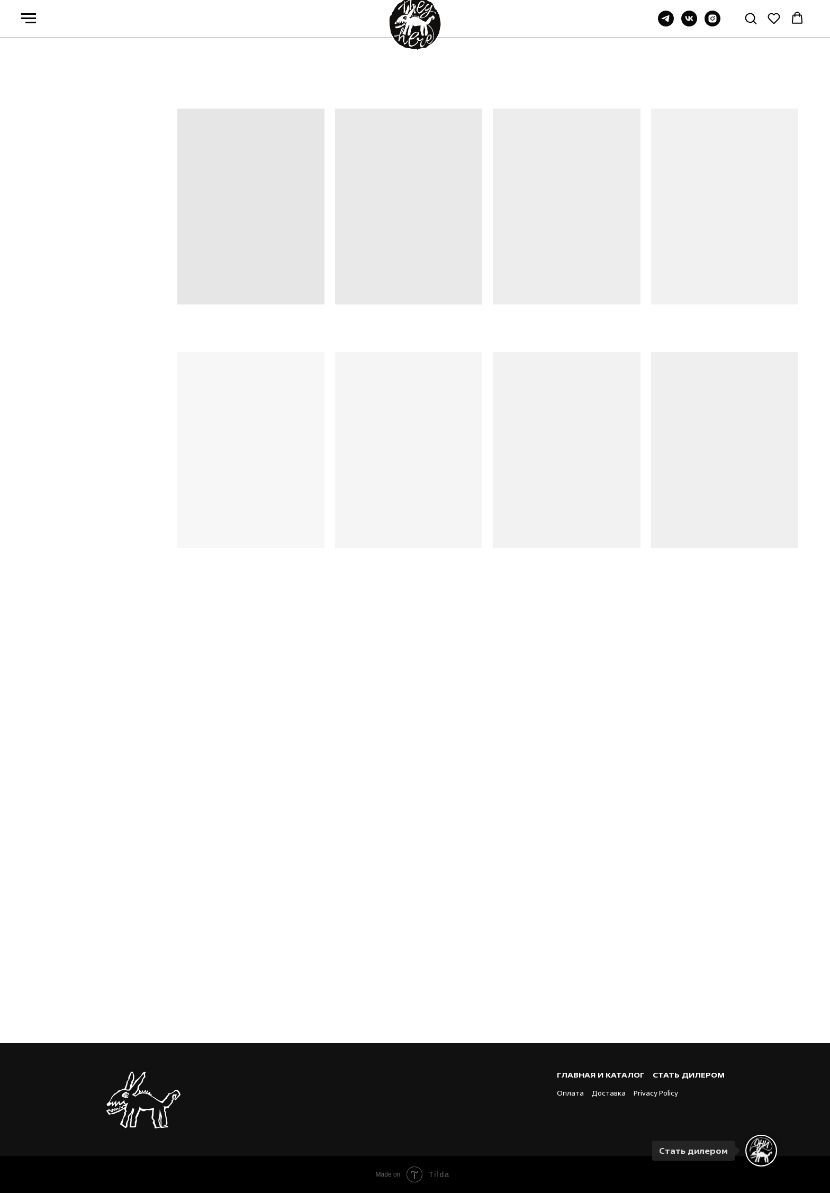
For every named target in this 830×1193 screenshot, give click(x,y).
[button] (750, 18)
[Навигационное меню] (28, 18)
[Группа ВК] (689, 23)
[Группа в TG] (666, 23)
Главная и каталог (601, 1075)
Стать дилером (689, 1075)
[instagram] (712, 23)
